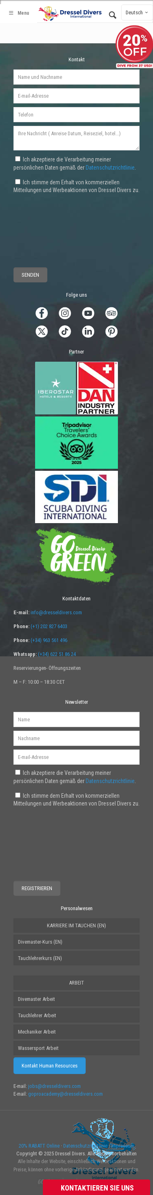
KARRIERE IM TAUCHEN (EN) (76, 925)
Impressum (122, 1146)
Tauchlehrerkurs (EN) (40, 958)
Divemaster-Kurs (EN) (40, 942)
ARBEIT (76, 983)
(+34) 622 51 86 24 (57, 654)
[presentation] (43, 224)
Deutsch (138, 12)
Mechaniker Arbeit (37, 1032)
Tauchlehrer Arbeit (37, 1015)
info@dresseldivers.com (56, 612)
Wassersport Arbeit (38, 1048)
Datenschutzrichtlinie (110, 167)
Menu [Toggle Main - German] (18, 13)
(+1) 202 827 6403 (49, 626)
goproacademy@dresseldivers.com (65, 1094)
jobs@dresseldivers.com (54, 1086)
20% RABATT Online (39, 1146)
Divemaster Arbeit (36, 999)
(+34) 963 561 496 (49, 640)
